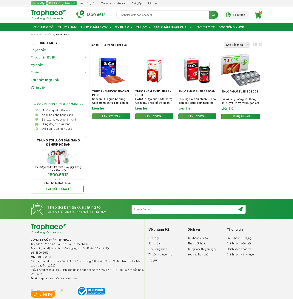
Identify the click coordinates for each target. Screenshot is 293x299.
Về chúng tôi (87, 3)
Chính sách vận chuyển (241, 254)
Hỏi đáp (40, 3)
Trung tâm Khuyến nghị (202, 249)
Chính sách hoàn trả (239, 249)
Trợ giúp (137, 3)
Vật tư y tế (38, 87)
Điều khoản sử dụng (239, 238)
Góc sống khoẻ (157, 249)
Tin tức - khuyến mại (160, 254)
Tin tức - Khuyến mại (113, 3)
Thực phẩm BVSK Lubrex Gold (153, 93)
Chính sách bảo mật (239, 243)
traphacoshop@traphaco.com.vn (59, 278)
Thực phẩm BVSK (43, 57)
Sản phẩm (154, 243)
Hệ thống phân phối (63, 3)
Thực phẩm (39, 50)
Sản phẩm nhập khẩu (45, 80)
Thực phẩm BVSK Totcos (239, 91)
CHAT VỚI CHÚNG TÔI (58, 188)
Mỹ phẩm (37, 65)
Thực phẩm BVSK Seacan (196, 91)
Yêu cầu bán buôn (199, 254)
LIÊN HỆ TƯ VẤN (111, 116)
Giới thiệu (154, 238)
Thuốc (35, 72)
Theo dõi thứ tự (197, 243)
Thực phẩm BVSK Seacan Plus (110, 93)
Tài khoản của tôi (198, 238)
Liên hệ (152, 3)
